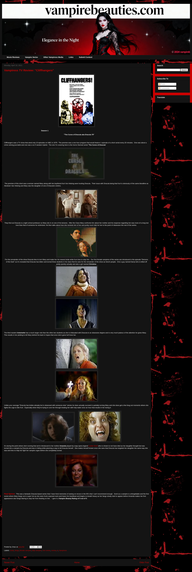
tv (57, 550)
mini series (46, 550)
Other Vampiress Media (53, 57)
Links (71, 57)
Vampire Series (31, 57)
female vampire (25, 550)
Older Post (144, 562)
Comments (164, 88)
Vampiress (63, 550)
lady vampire (36, 550)
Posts (162, 84)
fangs (17, 550)
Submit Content (85, 57)
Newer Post (9, 562)
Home (77, 562)
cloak (12, 550)
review (53, 550)
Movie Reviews (13, 57)
